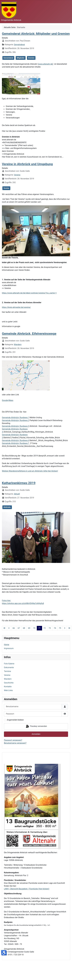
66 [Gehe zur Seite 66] (14, 628)
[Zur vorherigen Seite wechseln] (9, 628)
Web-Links (8, 690)
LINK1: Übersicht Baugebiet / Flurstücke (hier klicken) (26, 889)
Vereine (17, 175)
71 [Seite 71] (39, 628)
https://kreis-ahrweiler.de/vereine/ (16, 307)
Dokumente (9, 667)
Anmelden (36, 734)
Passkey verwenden (36, 726)
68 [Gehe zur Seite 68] (24, 628)
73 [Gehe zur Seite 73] (50, 628)
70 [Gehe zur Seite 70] (34, 628)
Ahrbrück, (7, 507)
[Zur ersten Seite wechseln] (4, 628)
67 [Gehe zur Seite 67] (19, 628)
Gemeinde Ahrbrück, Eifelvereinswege (29, 333)
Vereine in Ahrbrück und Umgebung (27, 164)
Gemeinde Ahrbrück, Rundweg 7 (15, 443)
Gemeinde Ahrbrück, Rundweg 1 (15, 417)
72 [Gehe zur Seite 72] (44, 628)
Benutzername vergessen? (15, 743)
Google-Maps (7, 400)
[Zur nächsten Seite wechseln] (65, 628)
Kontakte (8, 686)
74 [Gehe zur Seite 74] (55, 628)
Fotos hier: (6, 600)
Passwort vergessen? (13, 740)
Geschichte (9, 683)
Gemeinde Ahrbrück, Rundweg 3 (15, 426)
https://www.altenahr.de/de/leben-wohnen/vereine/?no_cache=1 (29, 293)
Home (6, 644)
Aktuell (17, 494)
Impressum (9, 648)
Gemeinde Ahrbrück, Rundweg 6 (15, 440)
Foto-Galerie (9, 664)
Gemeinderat (19, 44)
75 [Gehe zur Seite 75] (60, 628)
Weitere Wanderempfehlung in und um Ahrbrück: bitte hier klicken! (30, 471)
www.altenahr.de (45, 64)
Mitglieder (20, 58)
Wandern (17, 344)
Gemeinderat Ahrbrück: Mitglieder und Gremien (36, 33)
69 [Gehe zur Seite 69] (29, 628)
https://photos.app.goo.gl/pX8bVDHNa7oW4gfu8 (23, 603)
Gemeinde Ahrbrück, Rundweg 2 (15, 420)
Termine (7, 671)
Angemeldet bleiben (15, 720)
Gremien (31, 58)
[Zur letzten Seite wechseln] (69, 628)
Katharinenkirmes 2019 (18, 483)
